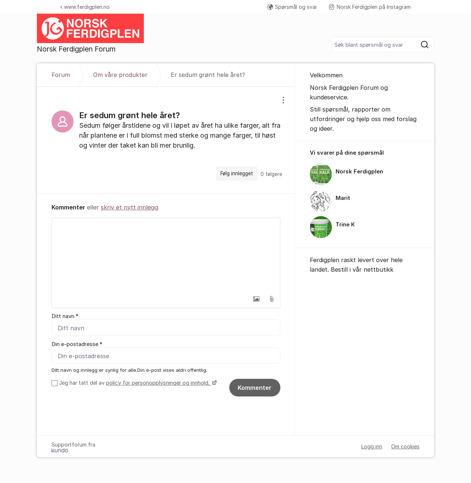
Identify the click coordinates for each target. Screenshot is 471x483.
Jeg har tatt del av (136, 383)
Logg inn (371, 446)
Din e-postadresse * (77, 344)
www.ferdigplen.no (85, 7)
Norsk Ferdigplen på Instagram (370, 7)
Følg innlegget (236, 173)
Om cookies (405, 446)
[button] (256, 299)
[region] (166, 140)
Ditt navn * (65, 316)
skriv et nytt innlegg (129, 207)
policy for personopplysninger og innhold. (158, 383)
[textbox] (166, 255)
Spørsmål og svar (292, 7)
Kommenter (255, 387)
